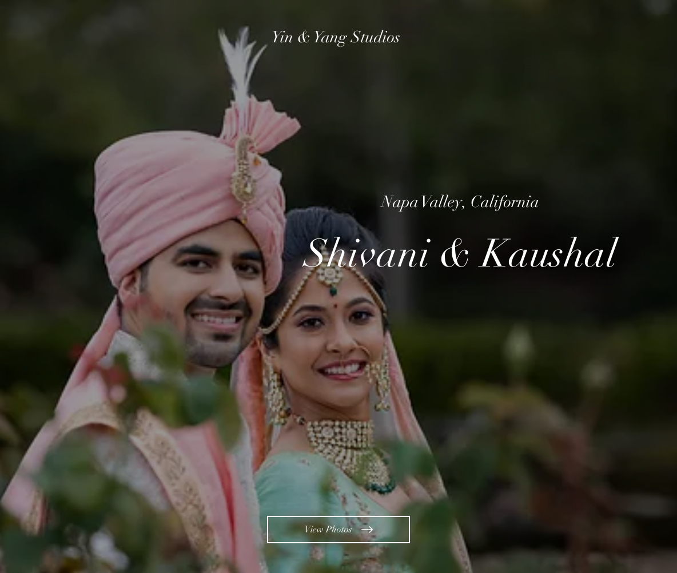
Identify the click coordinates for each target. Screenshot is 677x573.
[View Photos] (338, 529)
